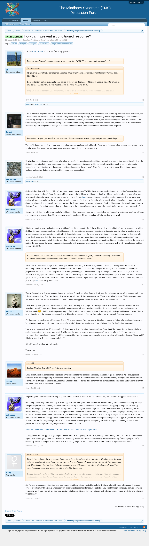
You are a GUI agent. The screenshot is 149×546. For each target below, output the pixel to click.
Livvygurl (29, 193)
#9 (143, 510)
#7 (143, 400)
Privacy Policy (141, 543)
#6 (143, 366)
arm (37, 292)
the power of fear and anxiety (61, 55)
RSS (144, 539)
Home (136, 539)
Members (36, 20)
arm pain (22, 55)
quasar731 (10, 324)
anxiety (14, 55)
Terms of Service (129, 543)
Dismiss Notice (141, 37)
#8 (143, 458)
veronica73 (38, 116)
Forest (28, 116)
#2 (143, 164)
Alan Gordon (37, 63)
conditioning (43, 55)
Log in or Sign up (136, 2)
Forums (26, 20)
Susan (9, 393)
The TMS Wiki (13, 20)
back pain (32, 55)
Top (140, 539)
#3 (143, 189)
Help (45, 20)
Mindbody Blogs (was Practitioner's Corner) (30, 52)
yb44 (56, 52)
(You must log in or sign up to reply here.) (129, 518)
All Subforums (10, 24)
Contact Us (123, 539)
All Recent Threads (24, 24)
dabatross (10, 222)
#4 (143, 231)
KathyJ (9, 485)
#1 (143, 112)
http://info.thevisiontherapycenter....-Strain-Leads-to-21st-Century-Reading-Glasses (61, 441)
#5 (143, 297)
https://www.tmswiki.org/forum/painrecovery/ (31, 41)
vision (84, 209)
